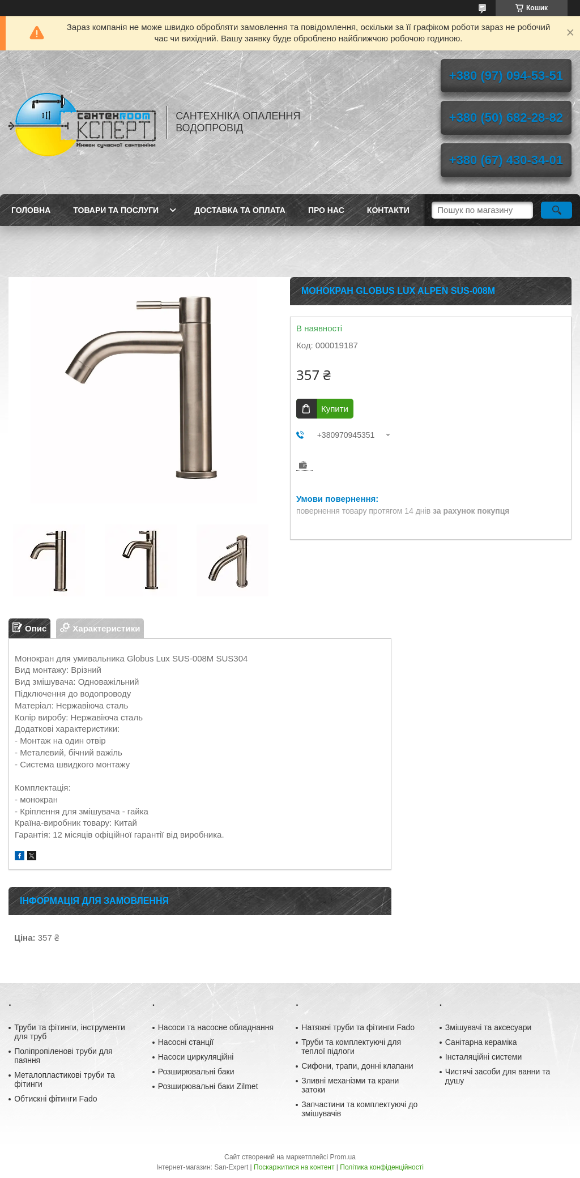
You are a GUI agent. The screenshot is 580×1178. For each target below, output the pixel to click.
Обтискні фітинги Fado (55, 1098)
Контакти (388, 210)
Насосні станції (186, 1042)
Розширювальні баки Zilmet (208, 1086)
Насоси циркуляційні (196, 1056)
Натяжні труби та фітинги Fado (358, 1027)
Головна (30, 210)
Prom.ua (343, 1157)
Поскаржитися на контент (294, 1167)
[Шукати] (556, 210)
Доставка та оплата (239, 210)
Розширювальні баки (196, 1071)
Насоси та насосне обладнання (216, 1027)
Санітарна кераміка (481, 1042)
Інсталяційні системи (483, 1056)
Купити (334, 408)
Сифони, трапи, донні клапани (357, 1065)
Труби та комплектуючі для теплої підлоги (351, 1047)
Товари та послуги (116, 210)
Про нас (326, 210)
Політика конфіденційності (382, 1167)
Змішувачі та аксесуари (488, 1027)
